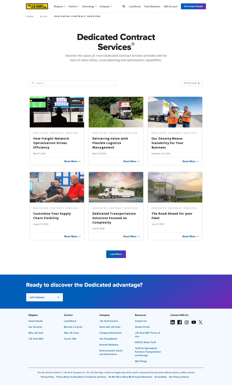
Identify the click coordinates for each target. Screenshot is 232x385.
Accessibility (160, 377)
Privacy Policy (47, 377)
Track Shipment (152, 6)
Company (106, 6)
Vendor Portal (142, 327)
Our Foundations (108, 338)
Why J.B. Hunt (35, 333)
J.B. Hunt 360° (36, 338)
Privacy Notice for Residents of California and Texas (81, 377)
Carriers (74, 6)
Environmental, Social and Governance (110, 352)
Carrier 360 (70, 338)
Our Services (35, 327)
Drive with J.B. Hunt (109, 327)
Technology (89, 6)
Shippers (59, 6)
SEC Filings (141, 361)
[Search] (124, 6)
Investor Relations (109, 344)
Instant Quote (35, 321)
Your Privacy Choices (179, 377)
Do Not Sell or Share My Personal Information (130, 377)
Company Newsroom (110, 333)
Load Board (135, 6)
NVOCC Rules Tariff (145, 342)
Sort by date (192, 83)
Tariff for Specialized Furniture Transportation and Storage (148, 352)
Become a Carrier (73, 327)
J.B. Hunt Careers (108, 321)
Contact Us (141, 321)
